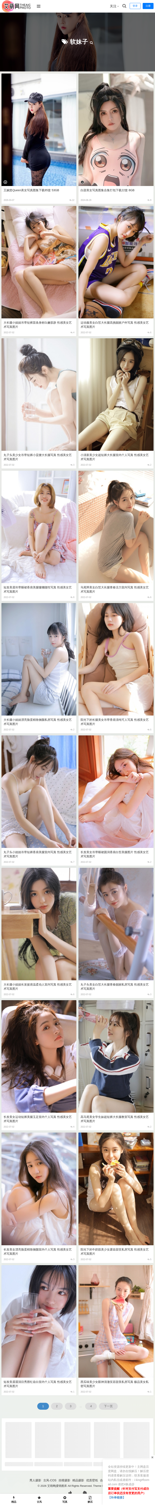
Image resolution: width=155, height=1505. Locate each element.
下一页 (108, 1406)
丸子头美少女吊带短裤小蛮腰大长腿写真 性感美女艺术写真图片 (38, 457)
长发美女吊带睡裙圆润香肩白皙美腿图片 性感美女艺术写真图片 (115, 854)
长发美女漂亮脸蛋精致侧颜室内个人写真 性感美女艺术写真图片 (38, 1251)
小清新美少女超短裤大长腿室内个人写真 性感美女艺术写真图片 (115, 457)
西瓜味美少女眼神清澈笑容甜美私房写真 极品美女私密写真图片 (115, 1384)
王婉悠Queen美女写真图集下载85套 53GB (31, 190)
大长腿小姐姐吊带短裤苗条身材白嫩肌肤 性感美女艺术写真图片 (38, 324)
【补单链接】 (117, 1497)
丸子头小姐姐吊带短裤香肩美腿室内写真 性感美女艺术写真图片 (38, 854)
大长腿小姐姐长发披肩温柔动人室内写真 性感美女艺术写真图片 (38, 986)
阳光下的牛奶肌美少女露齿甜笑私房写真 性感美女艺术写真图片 (115, 1251)
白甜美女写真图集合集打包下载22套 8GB (107, 190)
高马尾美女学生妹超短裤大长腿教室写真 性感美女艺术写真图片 (115, 1119)
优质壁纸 (92, 1480)
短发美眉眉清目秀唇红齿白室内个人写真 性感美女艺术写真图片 (38, 1384)
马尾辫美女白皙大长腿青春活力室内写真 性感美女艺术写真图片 (115, 589)
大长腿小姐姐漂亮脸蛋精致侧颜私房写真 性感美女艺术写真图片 (38, 722)
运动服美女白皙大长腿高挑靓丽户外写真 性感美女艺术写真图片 (115, 324)
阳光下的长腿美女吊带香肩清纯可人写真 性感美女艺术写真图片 (115, 722)
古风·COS (49, 1480)
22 (71, 200)
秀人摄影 (35, 1480)
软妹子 (79, 42)
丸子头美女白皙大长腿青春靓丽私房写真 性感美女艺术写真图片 (115, 986)
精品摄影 (78, 1480)
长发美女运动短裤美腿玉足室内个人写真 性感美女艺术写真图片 (38, 1119)
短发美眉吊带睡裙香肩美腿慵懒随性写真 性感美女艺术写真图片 (38, 589)
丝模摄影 (64, 1480)
